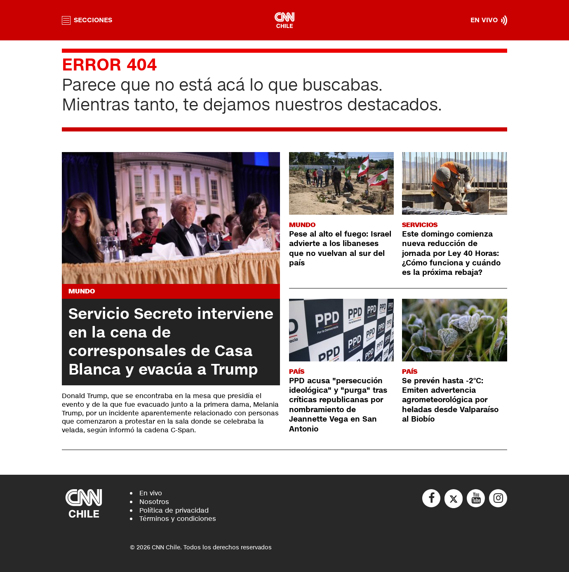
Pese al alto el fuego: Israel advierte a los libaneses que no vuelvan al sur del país (340, 248)
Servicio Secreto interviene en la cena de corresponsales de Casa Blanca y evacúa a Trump (170, 342)
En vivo (150, 493)
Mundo (81, 291)
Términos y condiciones (177, 518)
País (296, 371)
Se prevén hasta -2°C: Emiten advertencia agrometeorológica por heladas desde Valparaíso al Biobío (450, 400)
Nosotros (154, 501)
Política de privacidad (174, 510)
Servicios (419, 225)
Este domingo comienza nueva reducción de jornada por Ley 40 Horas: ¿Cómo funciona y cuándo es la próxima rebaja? (451, 253)
